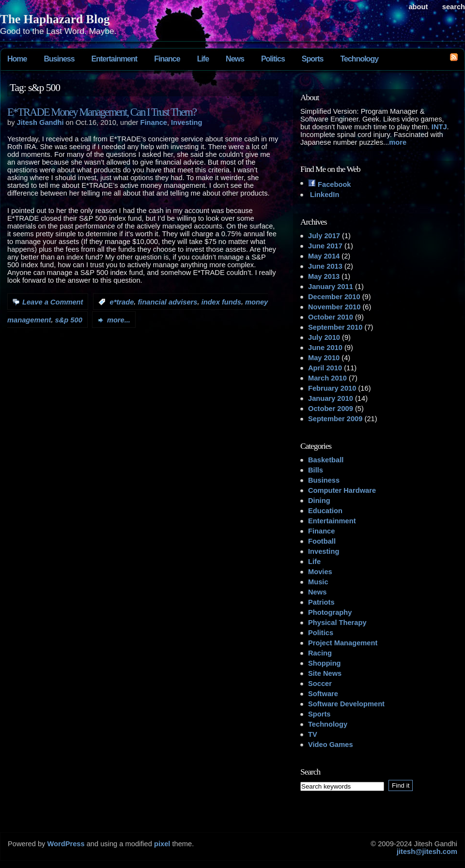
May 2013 (324, 276)
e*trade (122, 302)
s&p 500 (68, 320)
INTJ (439, 127)
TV (312, 734)
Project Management (342, 643)
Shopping (324, 663)
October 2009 (330, 408)
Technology (359, 59)
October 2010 (330, 317)
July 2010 (324, 337)
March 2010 (327, 378)
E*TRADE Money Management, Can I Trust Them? (101, 112)
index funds (221, 302)
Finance (167, 59)
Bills (315, 470)
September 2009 (335, 419)
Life (203, 59)
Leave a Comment (52, 302)
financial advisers (167, 302)
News (235, 59)
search (453, 7)
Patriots (321, 602)
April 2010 (325, 368)
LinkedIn (323, 194)
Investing (186, 122)
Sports (313, 59)
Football (322, 541)
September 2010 (335, 327)
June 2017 (325, 246)
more (397, 142)
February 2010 (332, 388)
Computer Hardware (342, 490)
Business (59, 59)
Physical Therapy (337, 622)
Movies (320, 572)
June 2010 (325, 347)
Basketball (325, 460)
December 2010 (334, 297)
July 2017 (324, 236)
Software (323, 694)
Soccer (320, 683)
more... (118, 320)
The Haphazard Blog (55, 19)
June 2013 (325, 266)
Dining (319, 500)
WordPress (65, 844)
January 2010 (330, 398)
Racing (320, 653)
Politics (273, 59)
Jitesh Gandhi (40, 122)
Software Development (346, 704)
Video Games (330, 744)
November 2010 (334, 307)
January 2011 (330, 286)
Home (17, 59)
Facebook (329, 184)
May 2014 (324, 256)
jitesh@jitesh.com (427, 851)
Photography (330, 612)
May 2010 (324, 358)
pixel (162, 844)
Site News (324, 673)
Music (318, 582)
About (418, 7)
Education (325, 511)
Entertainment (115, 59)
